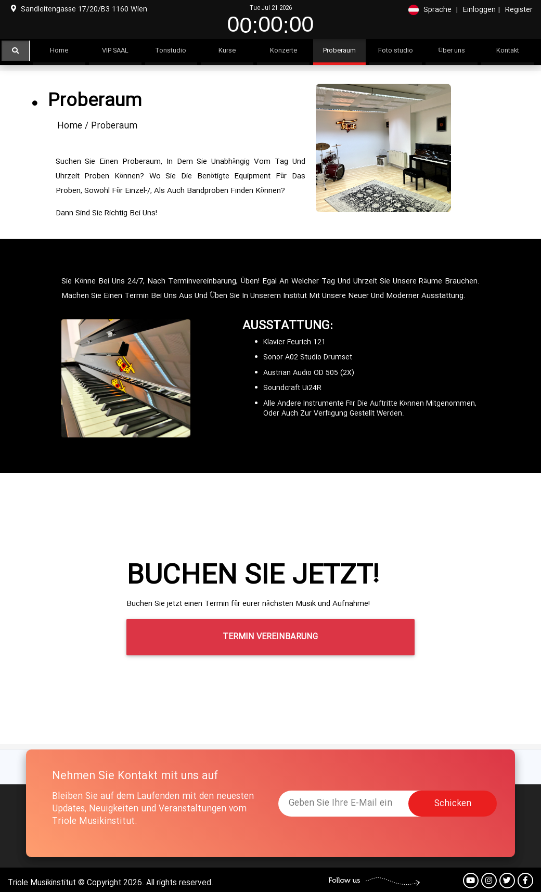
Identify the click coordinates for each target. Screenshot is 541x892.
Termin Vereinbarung (270, 636)
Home (69, 126)
